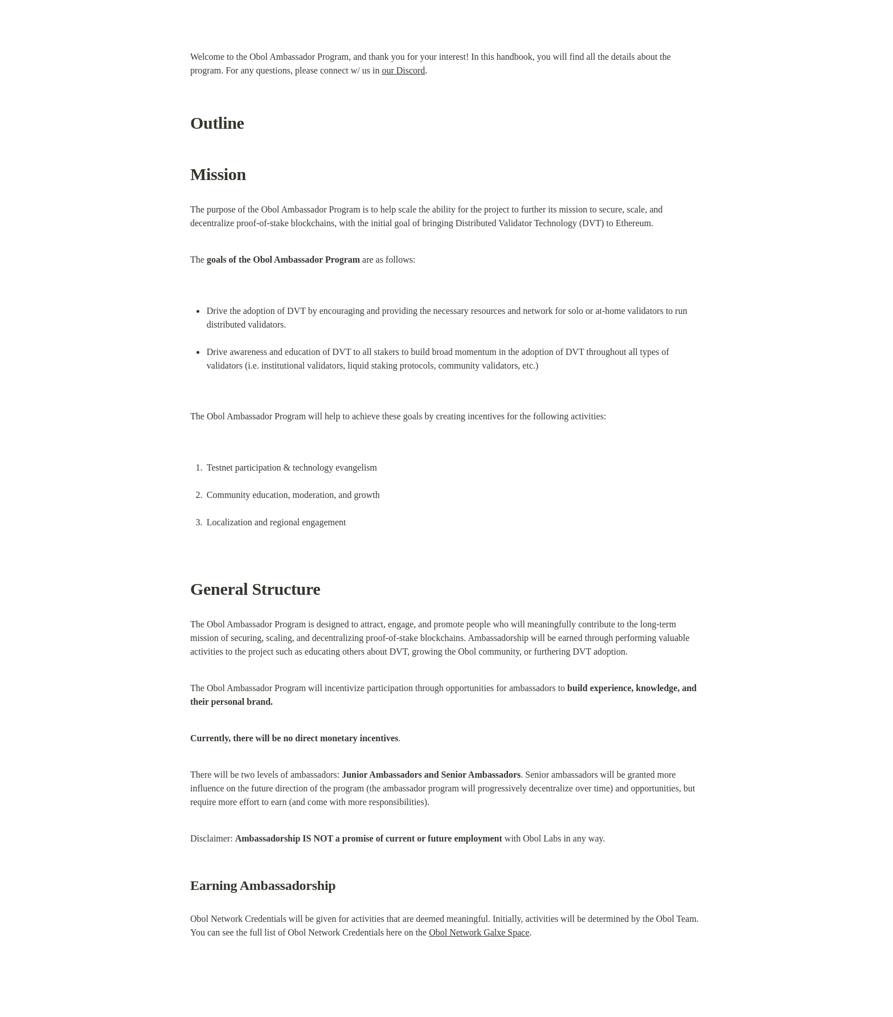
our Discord (403, 70)
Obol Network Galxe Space (479, 932)
